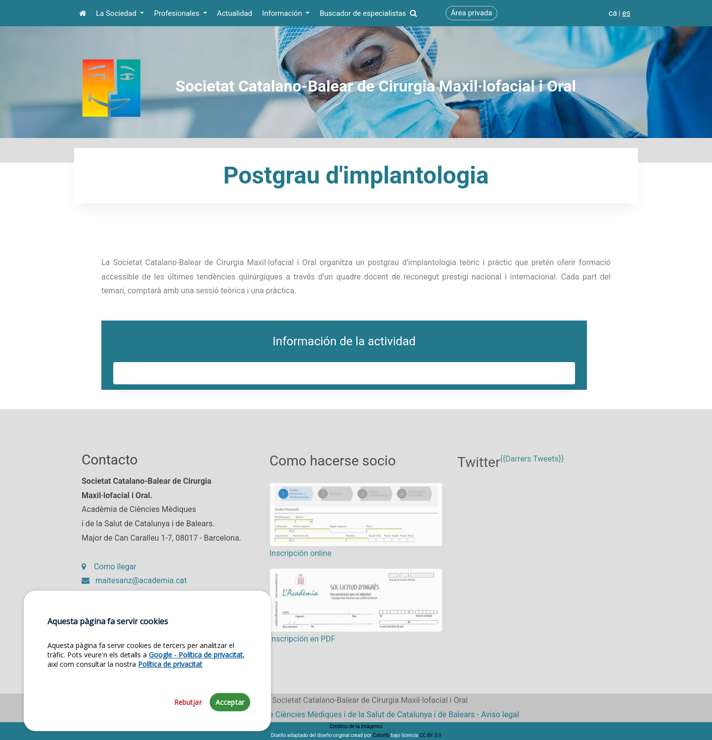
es (626, 13)
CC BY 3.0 (430, 735)
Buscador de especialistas (367, 13)
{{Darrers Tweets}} (532, 470)
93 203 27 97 (112, 601)
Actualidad (234, 13)
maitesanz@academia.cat (134, 587)
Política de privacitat (170, 711)
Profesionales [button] (177, 13)
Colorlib (381, 735)
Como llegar (109, 572)
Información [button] (283, 13)
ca (613, 13)
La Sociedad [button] (117, 13)
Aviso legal (500, 714)
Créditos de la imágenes (355, 726)
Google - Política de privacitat (196, 701)
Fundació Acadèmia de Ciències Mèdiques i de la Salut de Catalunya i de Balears (334, 714)
